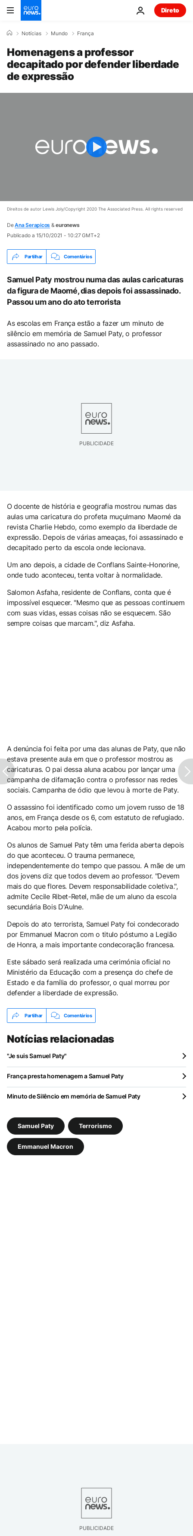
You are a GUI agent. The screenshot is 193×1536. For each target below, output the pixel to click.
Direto (170, 10)
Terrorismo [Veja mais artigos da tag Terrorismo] (95, 1125)
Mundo (59, 33)
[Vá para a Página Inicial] (31, 10)
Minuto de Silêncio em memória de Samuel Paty (73, 1096)
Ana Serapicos (32, 225)
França (85, 33)
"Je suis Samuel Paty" (37, 1055)
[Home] (9, 33)
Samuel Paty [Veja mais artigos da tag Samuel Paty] (36, 1125)
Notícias (31, 33)
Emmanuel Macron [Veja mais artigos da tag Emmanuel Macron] (45, 1146)
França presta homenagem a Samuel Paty (65, 1076)
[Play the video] (96, 147)
